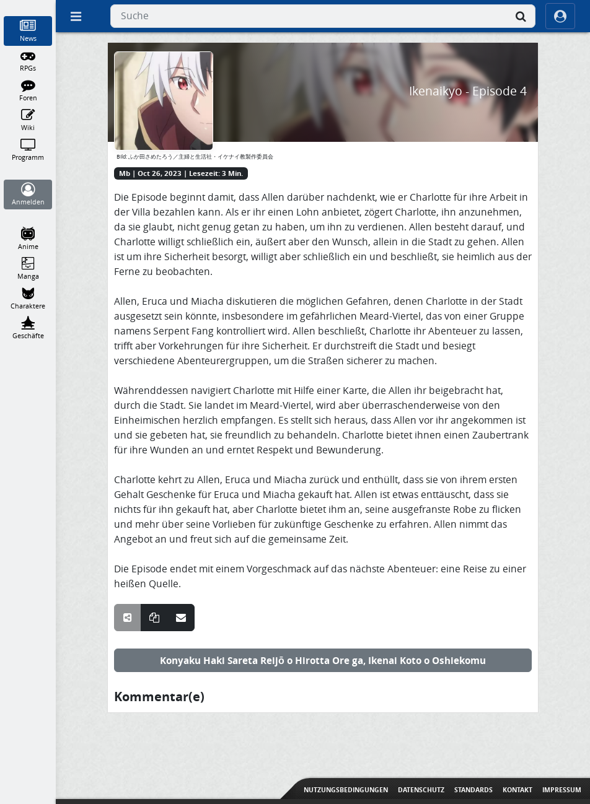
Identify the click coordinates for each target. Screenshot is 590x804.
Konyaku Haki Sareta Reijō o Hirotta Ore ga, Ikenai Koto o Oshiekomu (323, 660)
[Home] (28, 5)
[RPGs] (28, 61)
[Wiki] (28, 120)
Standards (473, 789)
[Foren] (28, 90)
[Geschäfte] (28, 328)
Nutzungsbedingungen (346, 789)
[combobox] (322, 16)
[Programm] (28, 150)
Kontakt (517, 789)
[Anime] (28, 239)
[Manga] (28, 269)
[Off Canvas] (75, 16)
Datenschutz (421, 789)
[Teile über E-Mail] (181, 617)
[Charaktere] (28, 298)
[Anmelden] (28, 194)
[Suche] (520, 16)
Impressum (561, 789)
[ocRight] (560, 16)
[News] (28, 31)
